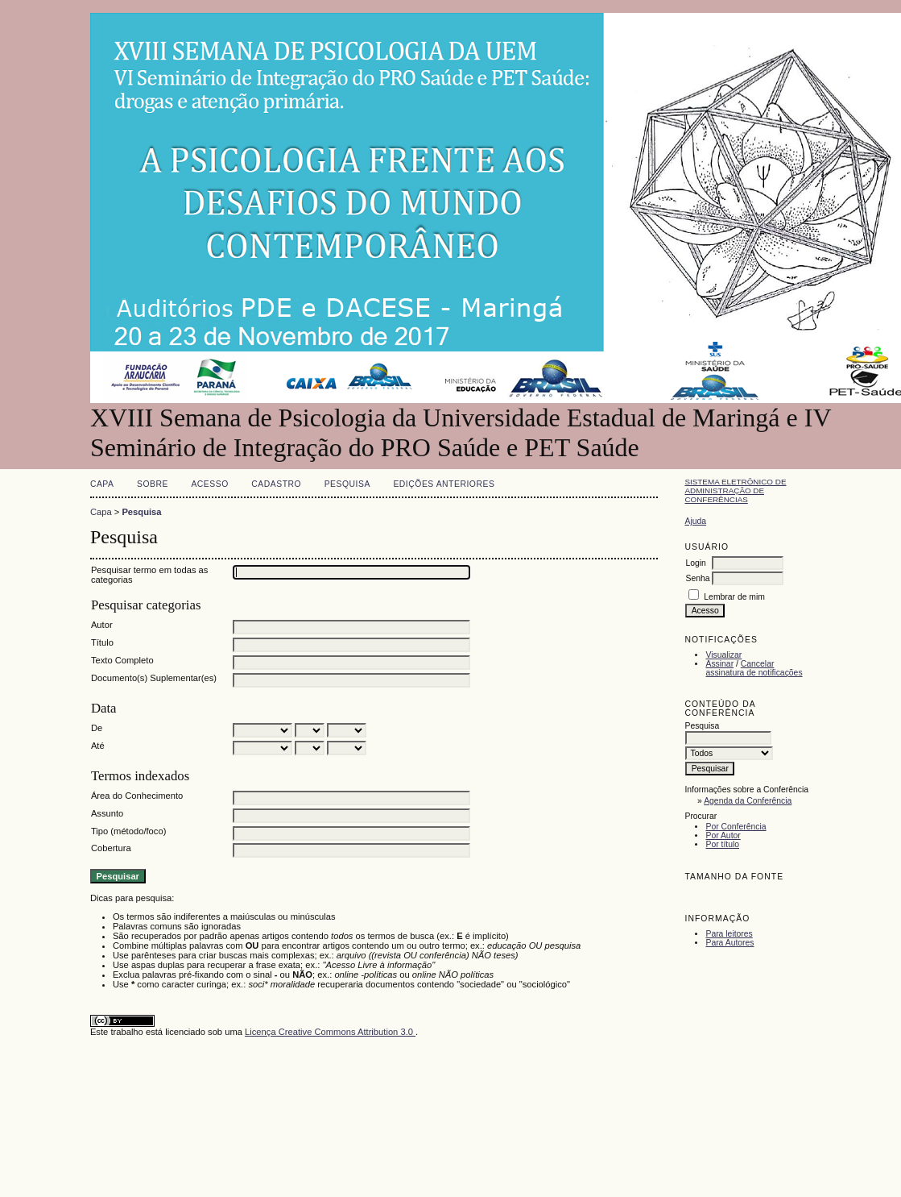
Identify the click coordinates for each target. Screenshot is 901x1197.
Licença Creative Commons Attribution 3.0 (330, 1032)
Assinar (719, 663)
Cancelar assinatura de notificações (753, 668)
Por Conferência (735, 826)
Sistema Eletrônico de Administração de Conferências (735, 490)
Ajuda (695, 521)
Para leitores (728, 933)
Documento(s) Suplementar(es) (154, 678)
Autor (102, 625)
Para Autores (729, 942)
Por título (722, 844)
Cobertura (111, 848)
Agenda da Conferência (747, 800)
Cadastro (276, 484)
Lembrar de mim (734, 596)
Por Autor (722, 835)
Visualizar (723, 654)
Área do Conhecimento (137, 795)
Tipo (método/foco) (128, 831)
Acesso (209, 484)
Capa (102, 484)
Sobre (152, 484)
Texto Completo (122, 660)
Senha (697, 578)
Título (102, 642)
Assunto (107, 813)
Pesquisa (347, 484)
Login (695, 563)
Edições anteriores (443, 484)
